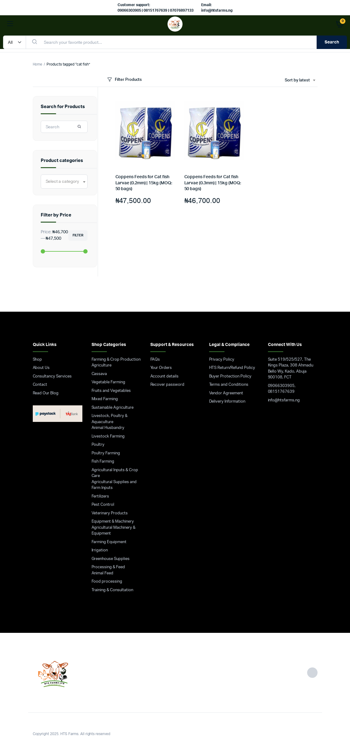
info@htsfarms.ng (284, 400)
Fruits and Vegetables (111, 391)
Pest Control (103, 505)
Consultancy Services (52, 376)
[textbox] (62, 181)
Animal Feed (103, 573)
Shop (37, 360)
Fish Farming (103, 462)
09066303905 (281, 386)
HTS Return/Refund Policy (232, 368)
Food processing (107, 582)
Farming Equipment (109, 542)
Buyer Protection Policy (230, 376)
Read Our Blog (46, 393)
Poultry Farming (106, 453)
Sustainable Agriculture (113, 408)
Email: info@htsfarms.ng (217, 7)
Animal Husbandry (108, 428)
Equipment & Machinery (113, 522)
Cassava (99, 374)
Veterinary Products (110, 513)
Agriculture (102, 365)
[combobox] (300, 80)
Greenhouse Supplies (111, 559)
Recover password (167, 385)
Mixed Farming (105, 399)
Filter (78, 235)
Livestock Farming (108, 436)
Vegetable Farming (109, 382)
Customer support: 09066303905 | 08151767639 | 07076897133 (156, 7)
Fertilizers (100, 496)
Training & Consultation (112, 590)
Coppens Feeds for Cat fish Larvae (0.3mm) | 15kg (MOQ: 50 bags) (212, 183)
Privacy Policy (222, 360)
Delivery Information (227, 402)
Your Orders (161, 368)
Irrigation (100, 550)
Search (332, 42)
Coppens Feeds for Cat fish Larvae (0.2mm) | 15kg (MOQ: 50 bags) (143, 183)
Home (38, 64)
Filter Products (124, 79)
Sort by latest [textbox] (297, 80)
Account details (164, 376)
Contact (40, 385)
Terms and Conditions (228, 385)
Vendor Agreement (226, 393)
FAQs (155, 360)
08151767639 (281, 392)
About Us (41, 368)
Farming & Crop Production (116, 360)
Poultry (98, 445)
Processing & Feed (108, 567)
